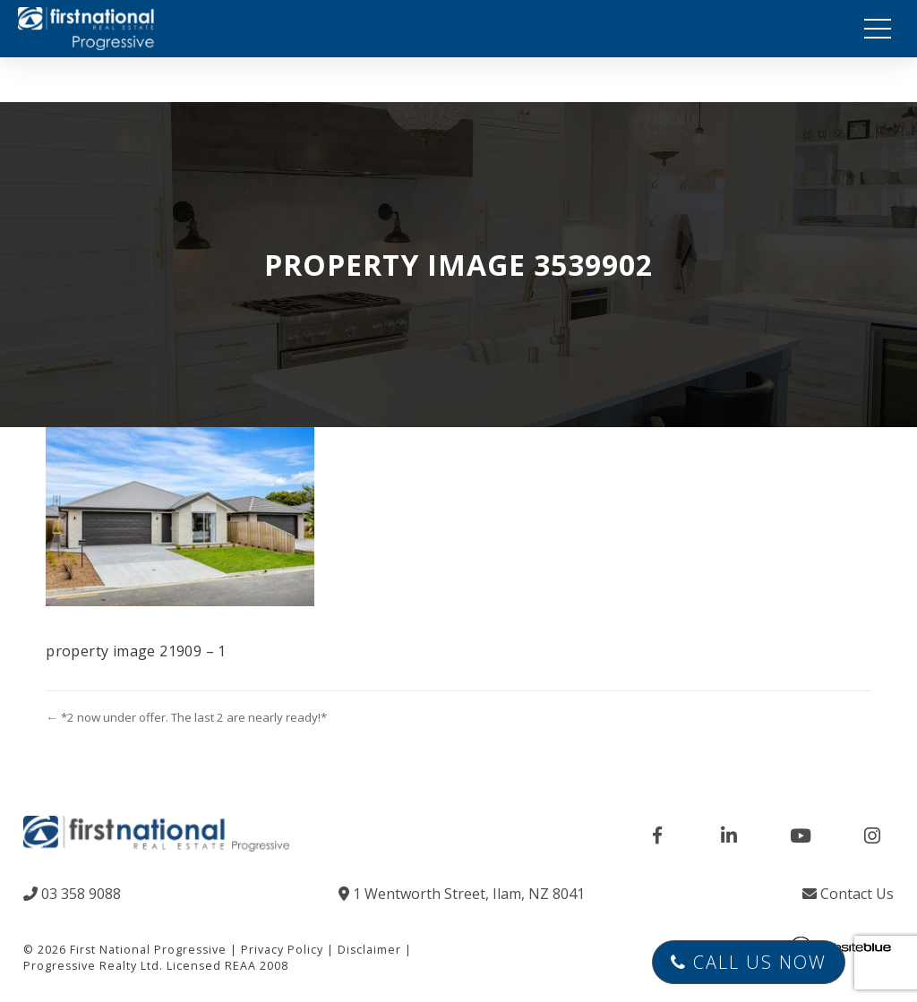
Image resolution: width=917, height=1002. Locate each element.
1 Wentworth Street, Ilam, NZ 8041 (462, 894)
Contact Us (848, 894)
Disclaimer (369, 949)
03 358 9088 (72, 894)
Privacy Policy (282, 949)
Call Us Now (749, 962)
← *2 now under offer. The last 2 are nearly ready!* (186, 717)
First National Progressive (148, 949)
